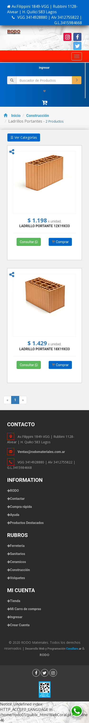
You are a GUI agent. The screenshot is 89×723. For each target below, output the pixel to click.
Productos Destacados (27, 523)
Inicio (12, 115)
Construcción (37, 115)
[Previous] (7, 400)
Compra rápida (21, 507)
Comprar (60, 242)
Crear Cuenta (19, 625)
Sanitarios (17, 554)
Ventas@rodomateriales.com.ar (41, 452)
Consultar (29, 242)
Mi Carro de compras (25, 609)
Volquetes (17, 578)
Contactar (17, 499)
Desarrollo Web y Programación (53, 648)
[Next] (23, 400)
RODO (14, 490)
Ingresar (44, 67)
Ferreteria (17, 546)
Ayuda (14, 515)
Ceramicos (18, 562)
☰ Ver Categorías (23, 137)
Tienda (15, 601)
